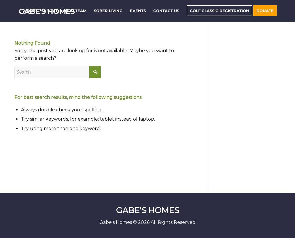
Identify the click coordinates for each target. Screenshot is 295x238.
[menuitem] (30, 11)
